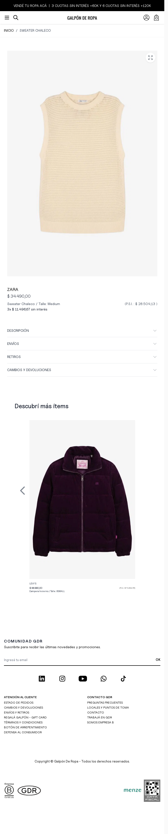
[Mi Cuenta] (146, 18)
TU (27, 5)
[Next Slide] (141, 490)
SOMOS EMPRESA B (100, 722)
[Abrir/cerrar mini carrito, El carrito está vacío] (156, 18)
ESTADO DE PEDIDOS (18, 702)
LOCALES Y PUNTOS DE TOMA (108, 707)
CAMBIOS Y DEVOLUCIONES (23, 707)
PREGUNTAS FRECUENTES (105, 702)
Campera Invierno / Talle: (47, 591)
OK (158, 660)
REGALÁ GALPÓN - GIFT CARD (25, 717)
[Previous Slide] (23, 490)
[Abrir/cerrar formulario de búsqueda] (16, 18)
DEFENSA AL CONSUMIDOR (23, 732)
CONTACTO (95, 712)
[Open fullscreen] (150, 58)
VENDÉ (19, 5)
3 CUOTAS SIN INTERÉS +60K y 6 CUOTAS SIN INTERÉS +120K (101, 5)
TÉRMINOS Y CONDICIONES (23, 722)
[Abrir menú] (7, 18)
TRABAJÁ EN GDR (99, 717)
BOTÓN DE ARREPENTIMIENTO (25, 727)
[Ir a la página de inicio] (82, 17)
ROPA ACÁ (38, 5)
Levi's (32, 583)
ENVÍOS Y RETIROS (16, 712)
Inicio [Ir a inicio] (9, 30)
